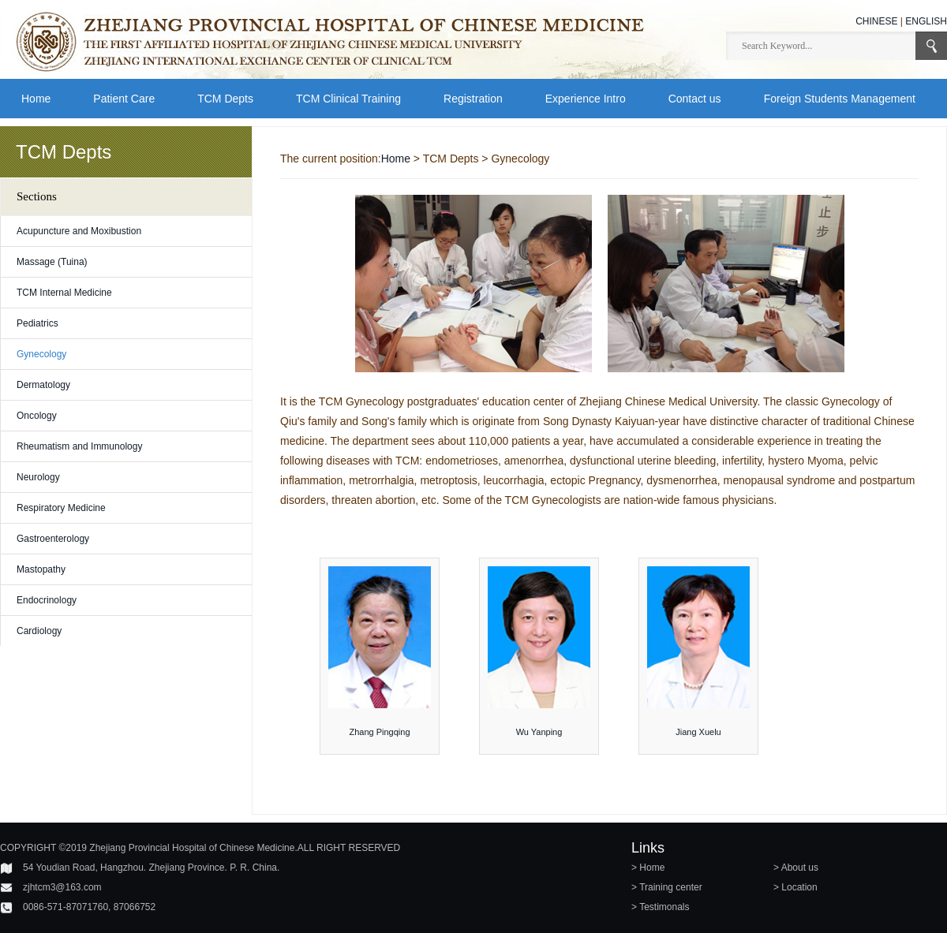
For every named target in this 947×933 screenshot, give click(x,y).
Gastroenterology (53, 538)
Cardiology (39, 630)
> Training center (666, 887)
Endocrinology (47, 600)
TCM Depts (225, 98)
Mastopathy (41, 569)
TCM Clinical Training (348, 98)
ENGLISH (926, 21)
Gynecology (41, 354)
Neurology (38, 477)
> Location (795, 887)
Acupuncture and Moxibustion (79, 231)
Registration (473, 98)
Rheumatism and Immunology (79, 446)
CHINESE (876, 21)
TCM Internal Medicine (64, 292)
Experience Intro (585, 98)
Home (36, 98)
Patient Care (124, 98)
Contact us (694, 98)
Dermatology (43, 384)
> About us (795, 867)
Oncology (37, 415)
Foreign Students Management (839, 98)
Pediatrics (37, 323)
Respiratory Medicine (61, 507)
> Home (647, 867)
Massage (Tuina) (52, 261)
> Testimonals (660, 906)
